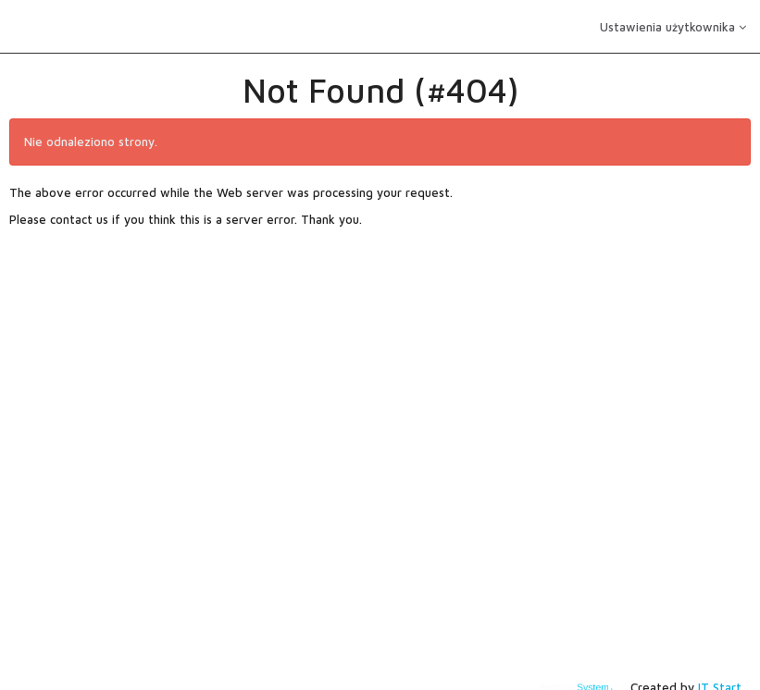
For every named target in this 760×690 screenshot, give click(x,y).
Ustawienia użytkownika (673, 26)
